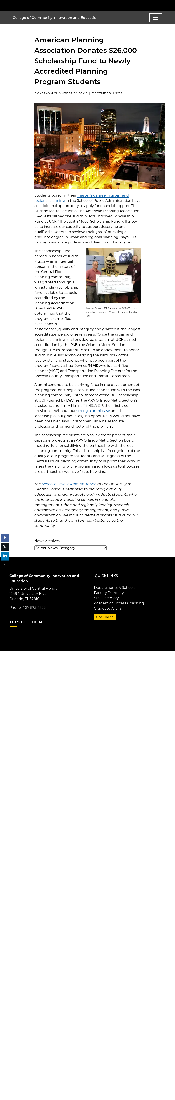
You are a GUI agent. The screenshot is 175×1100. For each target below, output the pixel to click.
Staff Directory (106, 598)
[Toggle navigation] (155, 17)
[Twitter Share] (5, 547)
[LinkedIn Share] (5, 556)
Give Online (104, 617)
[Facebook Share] (5, 538)
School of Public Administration (69, 484)
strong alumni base (93, 411)
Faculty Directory (109, 593)
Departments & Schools (114, 588)
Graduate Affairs (108, 608)
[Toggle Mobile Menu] (161, 5)
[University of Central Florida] (41, 5)
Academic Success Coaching (119, 603)
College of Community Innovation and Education (56, 18)
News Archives (47, 541)
